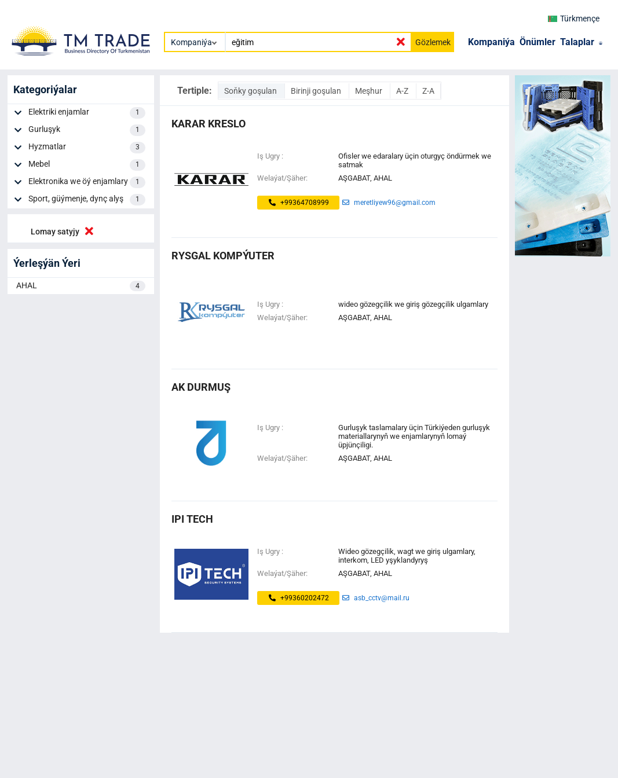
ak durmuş (201, 387)
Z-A (428, 91)
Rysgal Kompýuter (223, 255)
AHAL (80, 286)
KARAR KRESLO (208, 124)
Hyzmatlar (86, 147)
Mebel (86, 165)
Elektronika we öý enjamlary (86, 182)
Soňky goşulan (251, 91)
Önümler (537, 41)
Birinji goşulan (317, 91)
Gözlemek (433, 42)
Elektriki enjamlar (86, 113)
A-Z (403, 91)
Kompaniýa (491, 41)
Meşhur (369, 91)
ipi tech (192, 519)
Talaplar (577, 41)
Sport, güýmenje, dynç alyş (86, 199)
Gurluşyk (86, 130)
